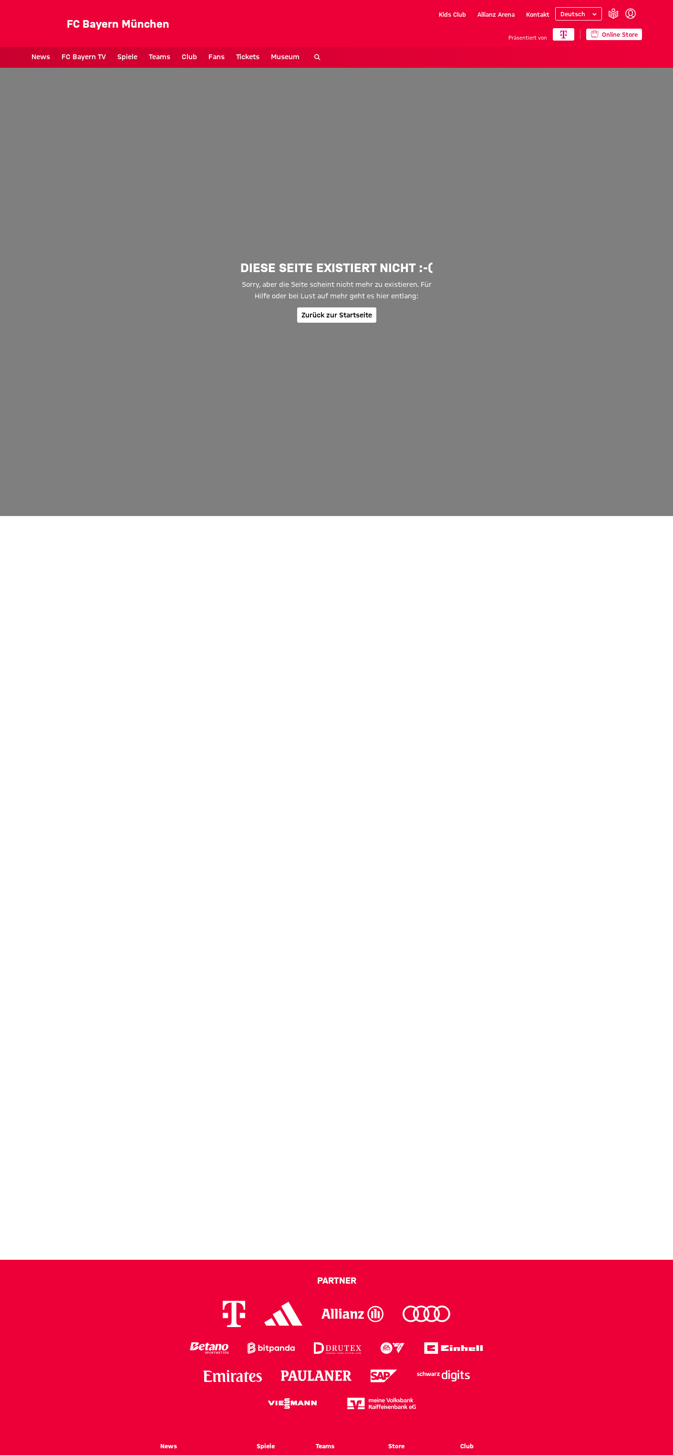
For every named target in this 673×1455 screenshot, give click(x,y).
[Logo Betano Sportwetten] (209, 1348)
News (40, 57)
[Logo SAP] (384, 1376)
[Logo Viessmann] (292, 1403)
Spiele (127, 57)
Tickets (247, 57)
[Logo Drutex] (337, 1348)
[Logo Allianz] (352, 1314)
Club (189, 57)
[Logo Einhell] (453, 1348)
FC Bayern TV (84, 57)
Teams (159, 57)
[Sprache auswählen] (578, 14)
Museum (285, 57)
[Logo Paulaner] (316, 1376)
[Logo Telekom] (234, 1314)
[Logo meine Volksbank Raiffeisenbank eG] (381, 1404)
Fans (216, 57)
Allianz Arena (496, 14)
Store (396, 1446)
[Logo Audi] (426, 1314)
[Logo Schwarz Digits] (443, 1376)
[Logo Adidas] (283, 1314)
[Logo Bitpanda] (271, 1348)
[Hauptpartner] (563, 34)
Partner (336, 1280)
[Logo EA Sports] (392, 1348)
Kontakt (537, 14)
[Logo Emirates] (232, 1376)
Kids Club (452, 14)
